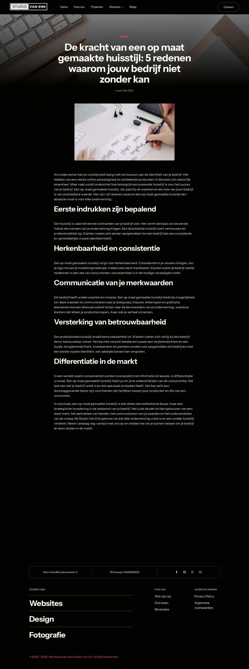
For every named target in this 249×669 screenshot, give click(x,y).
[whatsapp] (192, 572)
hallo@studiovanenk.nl (63, 572)
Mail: (46, 572)
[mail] (200, 572)
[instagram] (185, 572)
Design (124, 36)
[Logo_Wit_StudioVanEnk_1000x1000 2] (29, 4)
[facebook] (177, 572)
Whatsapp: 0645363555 (124, 572)
